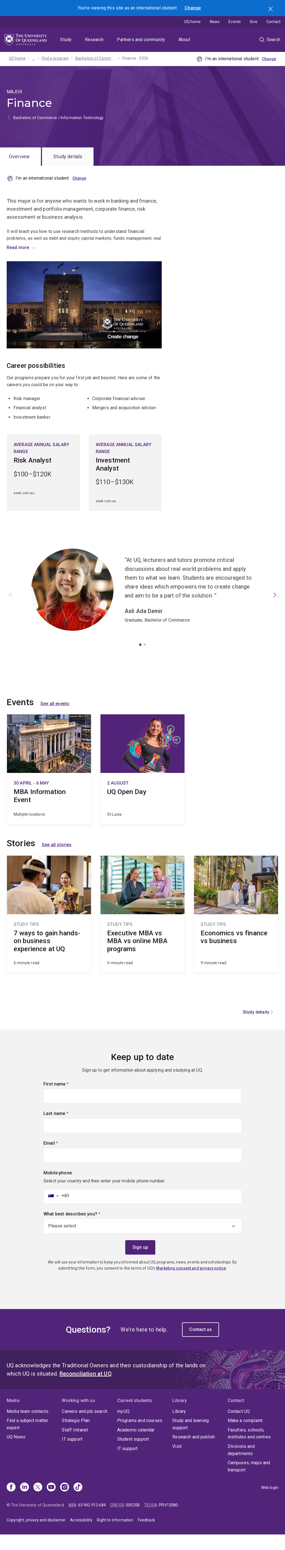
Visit (176, 1461)
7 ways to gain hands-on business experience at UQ (49, 929)
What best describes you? (81, 1229)
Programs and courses (139, 1436)
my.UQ (123, 1426)
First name (65, 1099)
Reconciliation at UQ (86, 1389)
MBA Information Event (49, 785)
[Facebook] (11, 1503)
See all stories (57, 860)
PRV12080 (168, 1520)
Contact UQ (239, 1426)
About (184, 39)
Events (235, 21)
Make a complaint (245, 1436)
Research (94, 39)
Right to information (115, 1535)
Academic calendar (136, 1445)
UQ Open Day (142, 785)
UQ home (192, 21)
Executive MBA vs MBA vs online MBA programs (142, 929)
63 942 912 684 (92, 1520)
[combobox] (57, 1211)
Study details (67, 156)
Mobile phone (57, 1188)
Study (66, 39)
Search (271, 9)
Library (179, 1426)
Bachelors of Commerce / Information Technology (58, 117)
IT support (72, 1454)
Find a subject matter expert (27, 1439)
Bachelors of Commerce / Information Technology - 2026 (95, 58)
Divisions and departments (241, 1465)
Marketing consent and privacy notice (191, 1284)
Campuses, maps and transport (249, 1482)
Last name (65, 1129)
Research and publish (193, 1452)
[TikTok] (77, 1503)
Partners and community (141, 39)
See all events (54, 719)
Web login (269, 1503)
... (33, 58)
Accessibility (81, 1535)
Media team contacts (27, 1426)
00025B (133, 1520)
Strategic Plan (76, 1436)
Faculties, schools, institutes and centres (249, 1449)
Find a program (55, 58)
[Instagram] (64, 1503)
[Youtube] (51, 1503)
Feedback (146, 1535)
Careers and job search (84, 1426)
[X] (37, 1503)
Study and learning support (190, 1439)
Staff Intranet (75, 1445)
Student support (133, 1454)
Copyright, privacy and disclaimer (36, 1535)
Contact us (200, 1345)
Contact (273, 21)
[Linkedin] (24, 1503)
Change (193, 8)
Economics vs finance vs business (236, 929)
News (215, 21)
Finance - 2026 (135, 58)
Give (253, 21)
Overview (19, 156)
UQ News (16, 1452)
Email (60, 1158)
